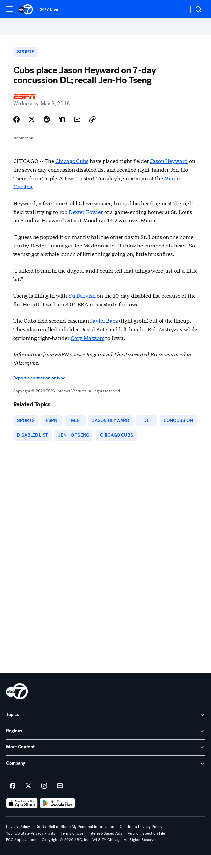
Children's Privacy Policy (141, 827)
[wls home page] (17, 691)
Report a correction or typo (39, 378)
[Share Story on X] (31, 119)
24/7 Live (49, 9)
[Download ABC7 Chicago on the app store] (22, 803)
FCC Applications (21, 840)
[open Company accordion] (105, 763)
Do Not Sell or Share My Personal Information (74, 827)
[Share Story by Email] (77, 119)
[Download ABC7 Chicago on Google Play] (57, 803)
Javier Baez (104, 320)
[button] (9, 9)
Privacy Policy (18, 827)
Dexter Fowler (86, 211)
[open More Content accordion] (105, 747)
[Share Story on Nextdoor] (62, 119)
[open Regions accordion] (105, 731)
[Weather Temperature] (178, 9)
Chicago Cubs (71, 160)
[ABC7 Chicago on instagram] (44, 786)
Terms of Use (72, 833)
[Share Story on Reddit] (46, 119)
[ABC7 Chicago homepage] (26, 9)
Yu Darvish (81, 295)
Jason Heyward (169, 160)
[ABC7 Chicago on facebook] (12, 786)
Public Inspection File (146, 833)
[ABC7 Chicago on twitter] (28, 786)
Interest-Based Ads (105, 833)
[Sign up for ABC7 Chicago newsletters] (60, 786)
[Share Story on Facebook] (16, 119)
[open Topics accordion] (105, 715)
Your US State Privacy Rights (30, 833)
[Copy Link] (92, 119)
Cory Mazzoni (87, 337)
